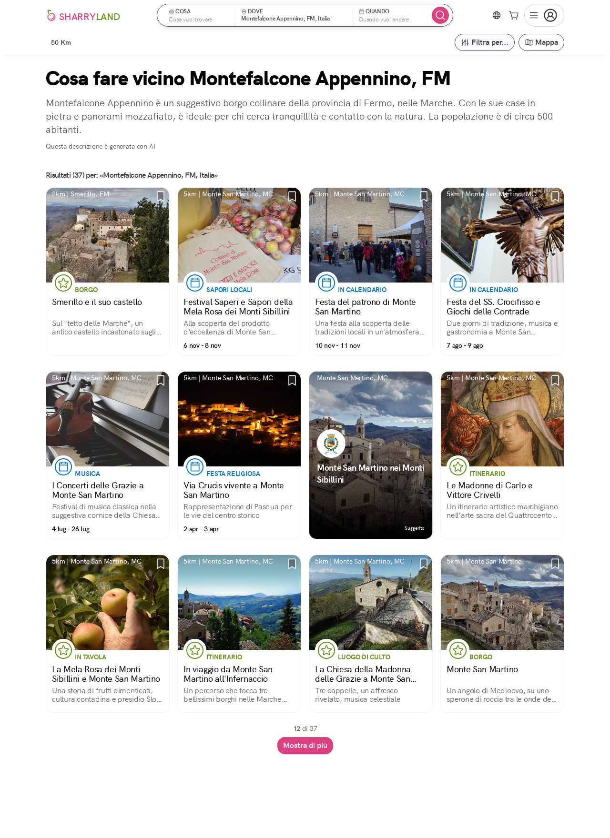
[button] (199, 15)
